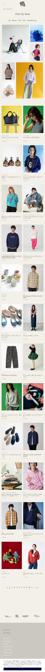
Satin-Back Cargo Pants (9, 375)
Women (14, 20)
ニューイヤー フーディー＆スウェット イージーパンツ (32, 495)
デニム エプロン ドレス (30, 336)
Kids (24, 20)
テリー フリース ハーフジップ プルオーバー (33, 534)
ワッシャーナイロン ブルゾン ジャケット (32, 177)
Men (19, 20)
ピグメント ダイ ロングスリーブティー (11, 217)
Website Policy (8, 652)
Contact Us (7, 655)
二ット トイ (5, 573)
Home (4, 9)
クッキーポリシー (18, 666)
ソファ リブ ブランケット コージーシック (33, 217)
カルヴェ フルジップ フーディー (33, 574)
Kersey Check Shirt (8, 534)
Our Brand (6, 633)
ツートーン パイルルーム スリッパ (11, 455)
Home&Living (31, 20)
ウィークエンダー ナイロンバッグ (32, 376)
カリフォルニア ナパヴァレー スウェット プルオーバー (11, 495)
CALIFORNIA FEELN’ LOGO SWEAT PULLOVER (11, 257)
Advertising (7, 641)
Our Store (6, 630)
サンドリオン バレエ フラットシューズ (11, 336)
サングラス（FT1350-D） (31, 137)
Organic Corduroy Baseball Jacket (32, 455)
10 (29, 588)
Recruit (5, 644)
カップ (4, 296)
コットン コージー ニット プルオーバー (12, 415)
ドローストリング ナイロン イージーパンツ (33, 257)
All (9, 20)
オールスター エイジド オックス (33, 415)
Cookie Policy (7, 649)
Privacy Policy (8, 647)
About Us (6, 638)
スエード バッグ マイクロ (10, 137)
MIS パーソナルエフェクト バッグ (11, 177)
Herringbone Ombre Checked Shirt (32, 296)
